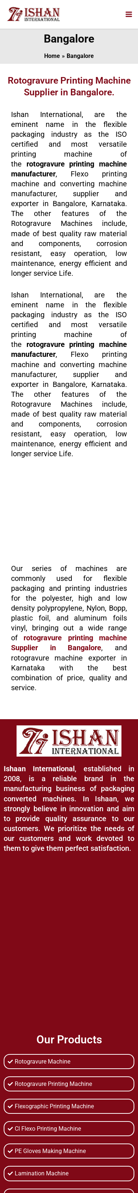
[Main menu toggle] (128, 14)
